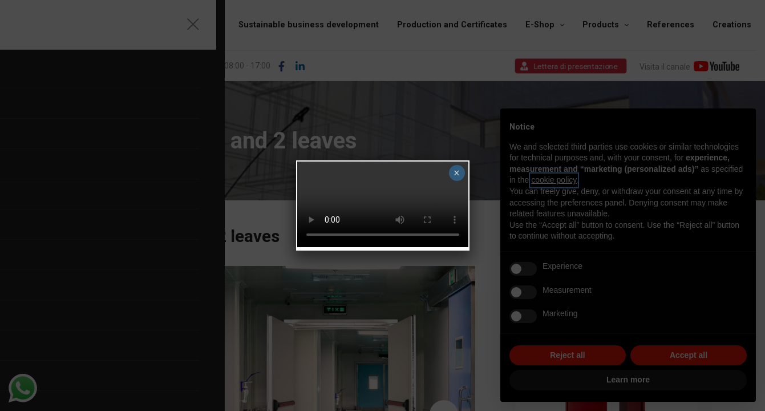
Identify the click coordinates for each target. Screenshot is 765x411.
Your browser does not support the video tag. (382, 204)
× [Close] (457, 173)
